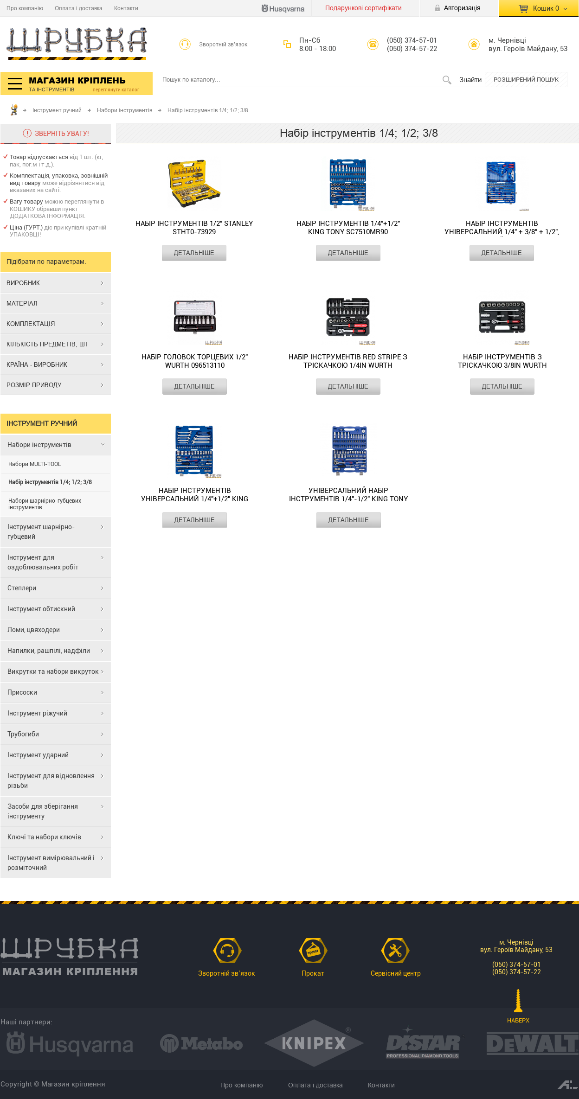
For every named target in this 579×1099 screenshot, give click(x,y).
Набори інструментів (124, 110)
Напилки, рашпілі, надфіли (48, 650)
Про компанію (24, 8)
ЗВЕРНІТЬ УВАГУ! (62, 133)
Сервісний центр (396, 973)
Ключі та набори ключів (44, 837)
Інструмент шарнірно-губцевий (41, 531)
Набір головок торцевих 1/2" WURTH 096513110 (195, 361)
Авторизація (462, 8)
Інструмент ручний (57, 110)
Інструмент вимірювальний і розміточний (51, 862)
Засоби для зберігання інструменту (42, 811)
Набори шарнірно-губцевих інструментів (44, 504)
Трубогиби (23, 734)
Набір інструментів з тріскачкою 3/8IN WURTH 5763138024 (502, 361)
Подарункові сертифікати (363, 8)
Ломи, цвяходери (33, 629)
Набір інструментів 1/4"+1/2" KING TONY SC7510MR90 (348, 227)
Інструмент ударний (38, 755)
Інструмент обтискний (41, 609)
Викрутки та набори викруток (53, 671)
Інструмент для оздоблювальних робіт (42, 562)
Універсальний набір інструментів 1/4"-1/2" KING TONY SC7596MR (348, 495)
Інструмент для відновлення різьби (51, 780)
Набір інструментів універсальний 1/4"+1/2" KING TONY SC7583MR (194, 495)
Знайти (470, 79)
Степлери (21, 588)
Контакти (126, 8)
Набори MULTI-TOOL (34, 464)
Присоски (22, 692)
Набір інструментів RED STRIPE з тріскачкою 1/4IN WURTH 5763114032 (348, 361)
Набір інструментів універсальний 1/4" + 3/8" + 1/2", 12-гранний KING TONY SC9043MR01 (501, 227)
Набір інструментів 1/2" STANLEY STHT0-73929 (194, 227)
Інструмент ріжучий (37, 713)
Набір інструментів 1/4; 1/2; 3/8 (50, 482)
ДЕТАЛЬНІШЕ (194, 252)
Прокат (313, 973)
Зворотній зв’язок (223, 44)
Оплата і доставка (79, 8)
